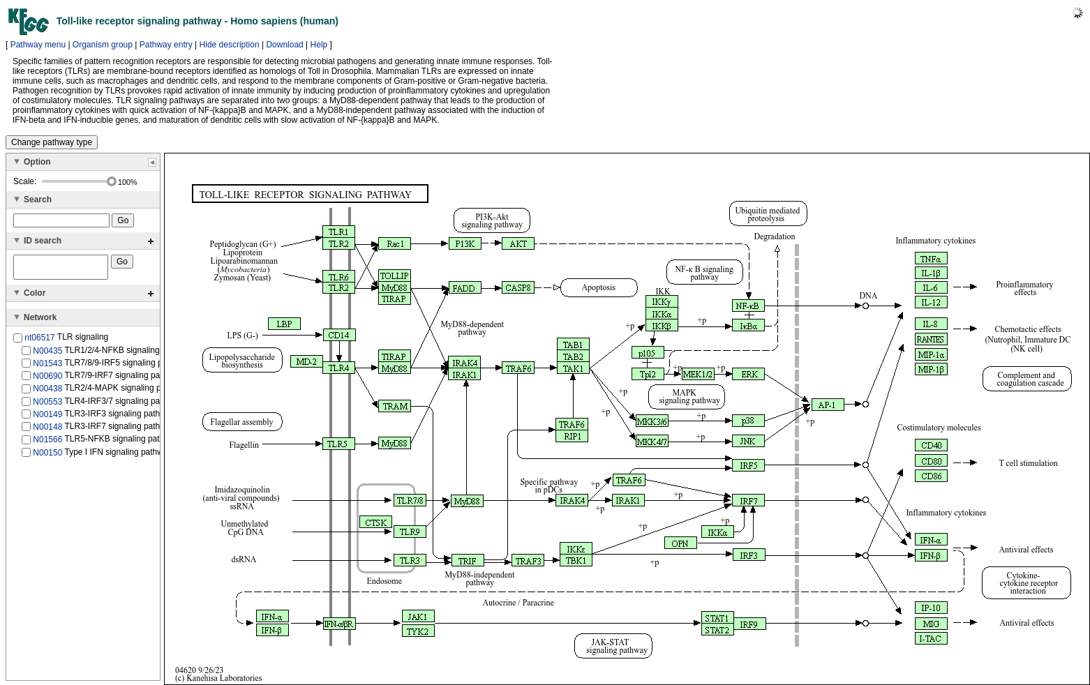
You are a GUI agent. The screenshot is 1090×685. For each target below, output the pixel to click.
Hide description (230, 45)
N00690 (47, 380)
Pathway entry (166, 45)
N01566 (47, 444)
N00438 (47, 393)
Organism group (103, 45)
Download (284, 45)
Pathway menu (38, 45)
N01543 (47, 367)
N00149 (47, 418)
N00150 (47, 456)
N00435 (47, 354)
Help (319, 45)
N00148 (47, 431)
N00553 (47, 405)
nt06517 (39, 342)
